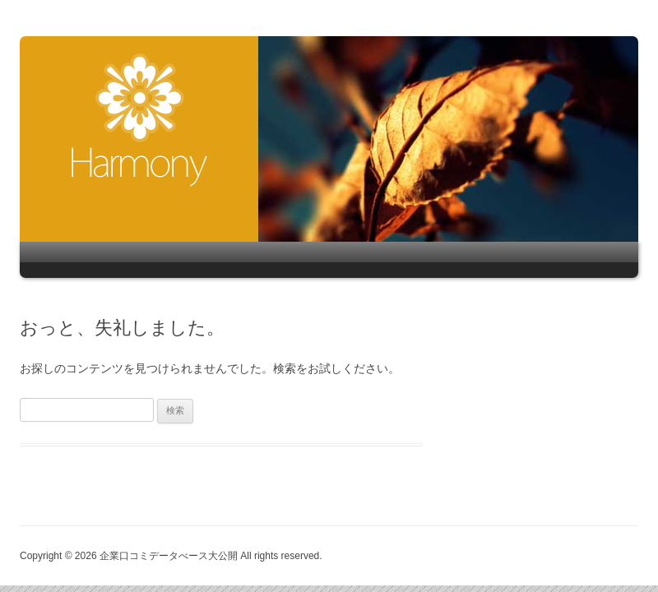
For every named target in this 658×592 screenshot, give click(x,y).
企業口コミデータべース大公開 (139, 120)
